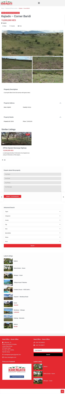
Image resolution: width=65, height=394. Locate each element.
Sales (3, 13)
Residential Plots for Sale (11, 8)
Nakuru (16, 261)
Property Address (9, 103)
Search (32, 245)
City (6, 224)
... (20, 154)
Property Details (9, 117)
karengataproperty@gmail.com (12, 354)
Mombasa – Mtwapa (19, 310)
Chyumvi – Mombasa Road (21, 296)
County (6, 220)
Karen (15, 303)
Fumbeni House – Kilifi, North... (22, 289)
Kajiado (5, 23)
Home (2, 8)
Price (6, 241)
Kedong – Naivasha (19, 318)
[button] (38, 3)
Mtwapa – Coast (18, 275)
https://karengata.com (10, 357)
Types (6, 211)
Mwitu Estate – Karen (19, 268)
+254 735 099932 (40, 342)
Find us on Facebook (17, 376)
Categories (7, 216)
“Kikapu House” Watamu (20, 282)
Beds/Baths (8, 233)
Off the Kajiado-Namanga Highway (14, 148)
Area (6, 228)
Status (6, 237)
